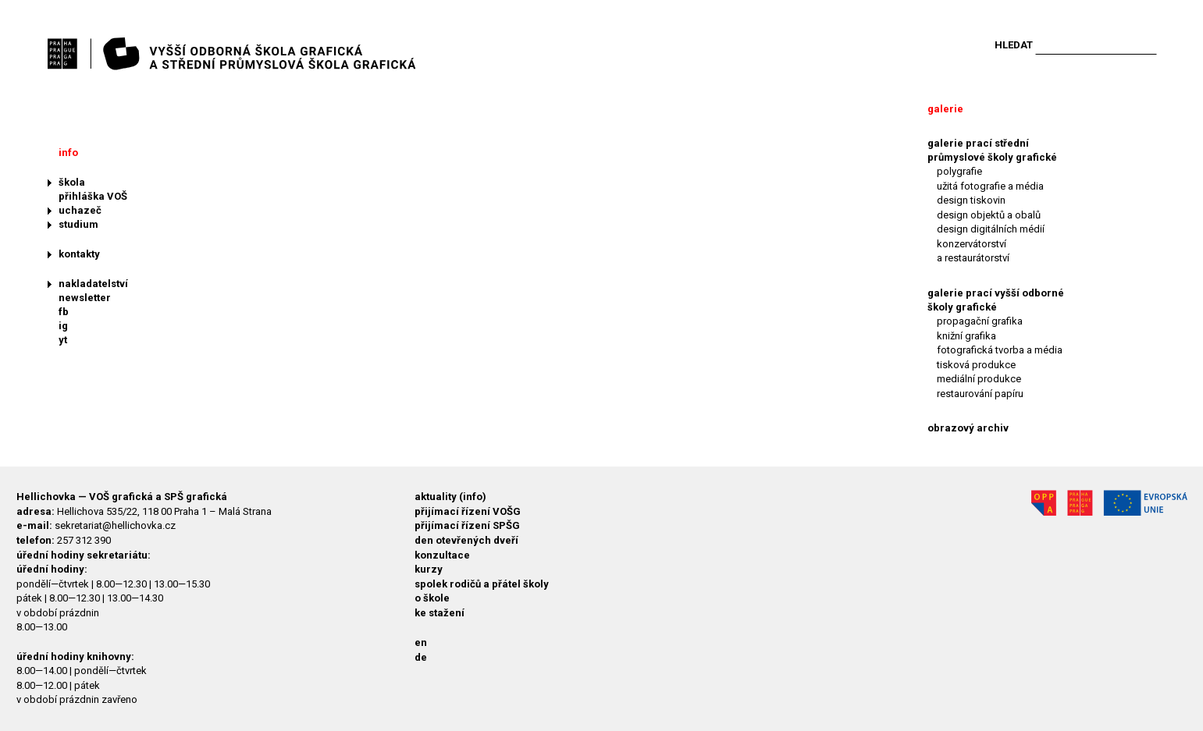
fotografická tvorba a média (999, 350)
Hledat (1014, 45)
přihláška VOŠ (93, 196)
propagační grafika (980, 321)
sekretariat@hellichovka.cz (115, 525)
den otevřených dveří (466, 540)
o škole (432, 598)
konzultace (442, 555)
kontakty (79, 254)
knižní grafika (966, 336)
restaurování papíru (980, 393)
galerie (945, 109)
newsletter (85, 297)
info (68, 152)
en (421, 642)
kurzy (429, 569)
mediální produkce (979, 379)
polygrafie (959, 171)
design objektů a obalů (989, 215)
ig (63, 326)
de (421, 657)
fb (64, 312)
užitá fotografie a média (990, 186)
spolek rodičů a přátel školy (482, 584)
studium (78, 224)
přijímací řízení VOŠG (468, 511)
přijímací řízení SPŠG (467, 525)
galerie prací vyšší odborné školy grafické (995, 300)
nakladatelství (93, 283)
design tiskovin (971, 200)
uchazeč (80, 210)
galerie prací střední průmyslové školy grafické (992, 150)
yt (63, 340)
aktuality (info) (450, 496)
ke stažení (439, 613)
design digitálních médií (991, 229)
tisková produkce (976, 365)
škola (72, 182)
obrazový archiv (968, 428)
